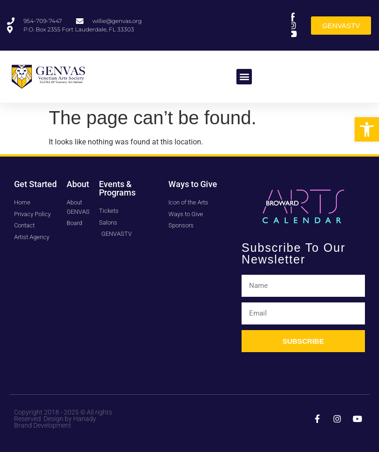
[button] (367, 129)
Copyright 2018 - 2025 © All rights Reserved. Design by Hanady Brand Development (63, 418)
